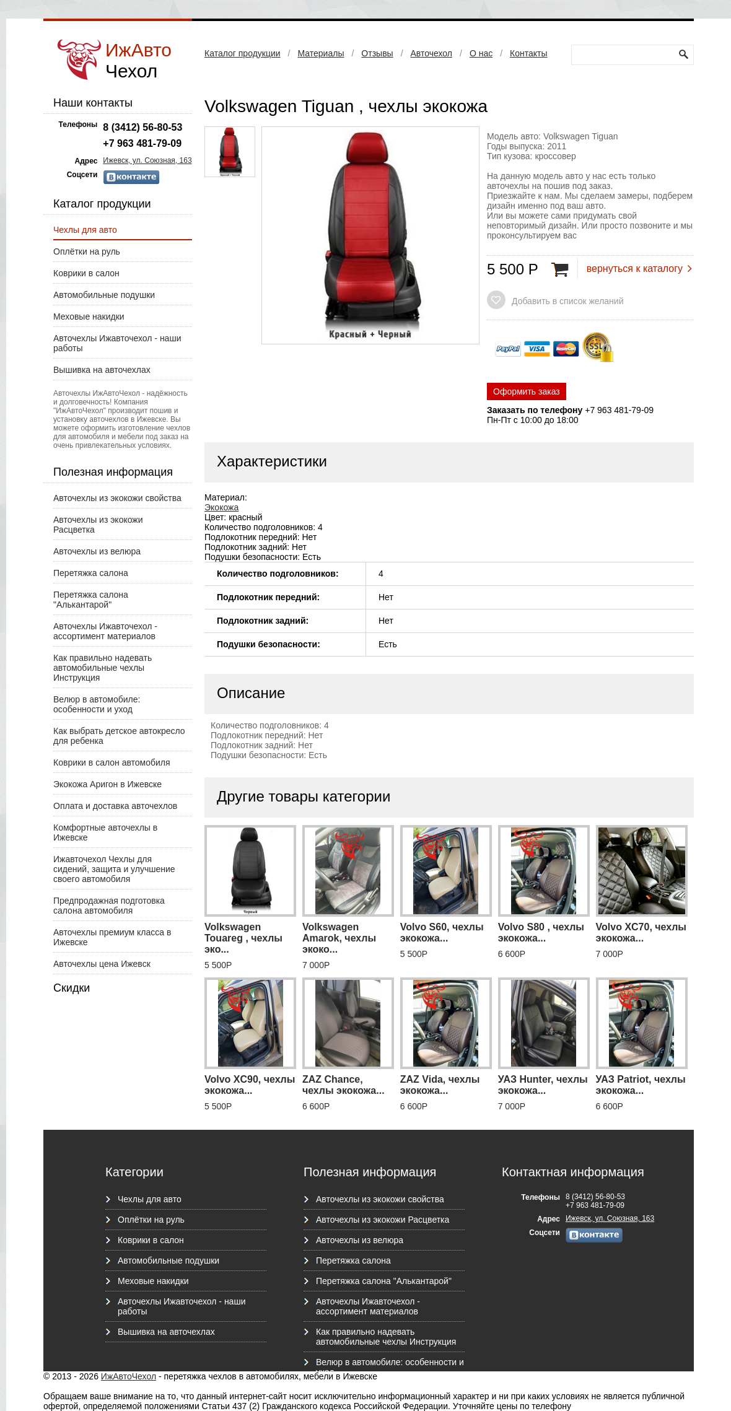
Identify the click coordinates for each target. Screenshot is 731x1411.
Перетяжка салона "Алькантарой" (90, 599)
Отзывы (377, 53)
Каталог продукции (242, 53)
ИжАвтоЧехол (128, 1376)
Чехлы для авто (85, 230)
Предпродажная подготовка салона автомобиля (109, 905)
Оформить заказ (526, 391)
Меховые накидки (89, 316)
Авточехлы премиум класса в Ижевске (112, 937)
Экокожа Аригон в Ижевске (107, 784)
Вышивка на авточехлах (102, 370)
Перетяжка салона (90, 573)
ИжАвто (138, 60)
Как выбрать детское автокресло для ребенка (119, 736)
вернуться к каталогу (635, 268)
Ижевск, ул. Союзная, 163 (147, 160)
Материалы (320, 53)
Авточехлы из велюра (97, 551)
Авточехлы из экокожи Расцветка (98, 525)
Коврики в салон (86, 273)
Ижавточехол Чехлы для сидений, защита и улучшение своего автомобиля (114, 869)
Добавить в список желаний (567, 301)
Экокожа (221, 507)
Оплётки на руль (86, 251)
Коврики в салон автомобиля (111, 762)
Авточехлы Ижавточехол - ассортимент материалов (105, 631)
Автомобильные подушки (104, 295)
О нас (481, 53)
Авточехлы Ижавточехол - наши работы (117, 343)
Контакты (528, 53)
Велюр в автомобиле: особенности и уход (96, 704)
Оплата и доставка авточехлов (115, 806)
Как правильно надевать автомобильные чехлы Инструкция (102, 668)
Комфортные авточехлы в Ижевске (105, 832)
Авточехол (431, 53)
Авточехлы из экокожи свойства (117, 498)
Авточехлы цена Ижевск (102, 964)
